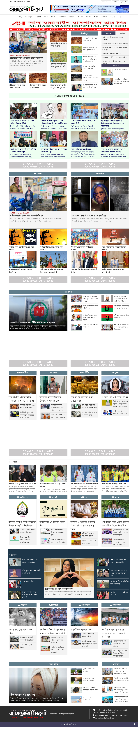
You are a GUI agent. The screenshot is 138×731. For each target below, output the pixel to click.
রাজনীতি (53, 17)
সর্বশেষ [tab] (108, 33)
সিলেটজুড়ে (28, 17)
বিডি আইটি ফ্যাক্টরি (71, 724)
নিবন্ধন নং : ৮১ (106, 2)
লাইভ (115, 2)
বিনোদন (80, 17)
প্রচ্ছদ (20, 17)
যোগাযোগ (104, 17)
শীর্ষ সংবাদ (115, 66)
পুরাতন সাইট (124, 2)
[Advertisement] (57, 344)
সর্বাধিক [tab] (122, 33)
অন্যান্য (113, 17)
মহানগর (38, 17)
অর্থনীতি (71, 17)
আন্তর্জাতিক (62, 17)
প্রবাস (96, 17)
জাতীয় (46, 17)
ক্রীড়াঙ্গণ (88, 17)
